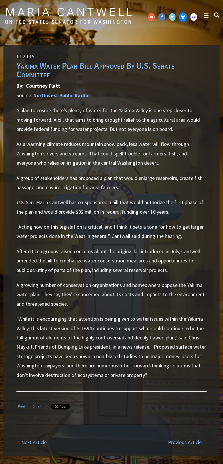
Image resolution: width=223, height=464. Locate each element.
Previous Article (185, 442)
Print (21, 406)
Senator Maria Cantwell (68, 15)
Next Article (34, 442)
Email (37, 406)
